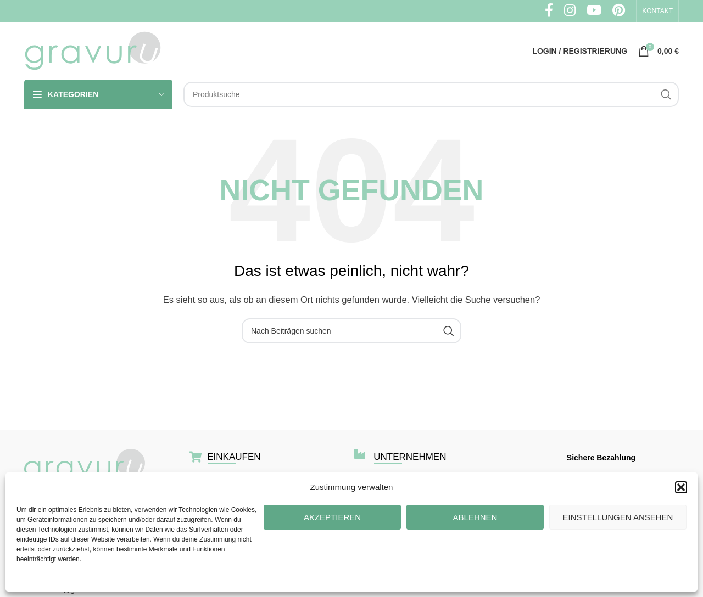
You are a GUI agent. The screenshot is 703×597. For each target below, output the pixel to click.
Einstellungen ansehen (618, 517)
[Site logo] (92, 49)
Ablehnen (475, 517)
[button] (681, 487)
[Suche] (431, 94)
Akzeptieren (332, 517)
